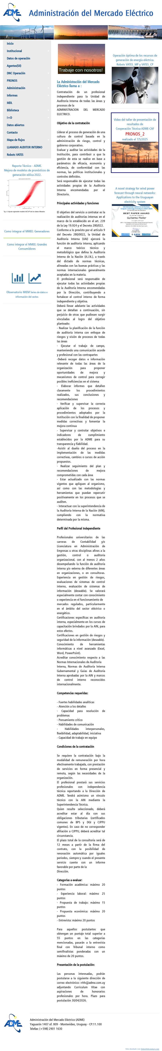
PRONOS (12, 80)
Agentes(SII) (14, 66)
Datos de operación (18, 58)
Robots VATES (15, 155)
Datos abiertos (15, 125)
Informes (29, 96)
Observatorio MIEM (27, 281)
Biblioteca (29, 111)
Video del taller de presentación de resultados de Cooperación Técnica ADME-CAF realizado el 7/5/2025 (135, 143)
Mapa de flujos (29, 140)
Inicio (10, 43)
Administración (29, 89)
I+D (29, 118)
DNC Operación (29, 74)
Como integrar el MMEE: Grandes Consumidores (27, 244)
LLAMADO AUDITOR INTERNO (24, 147)
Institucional (29, 52)
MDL (9, 103)
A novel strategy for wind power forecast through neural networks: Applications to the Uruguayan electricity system (135, 212)
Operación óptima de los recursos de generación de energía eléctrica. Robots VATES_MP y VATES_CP (135, 79)
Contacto (12, 132)
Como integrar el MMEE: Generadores (27, 231)
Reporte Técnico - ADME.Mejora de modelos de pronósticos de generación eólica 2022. (27, 189)
